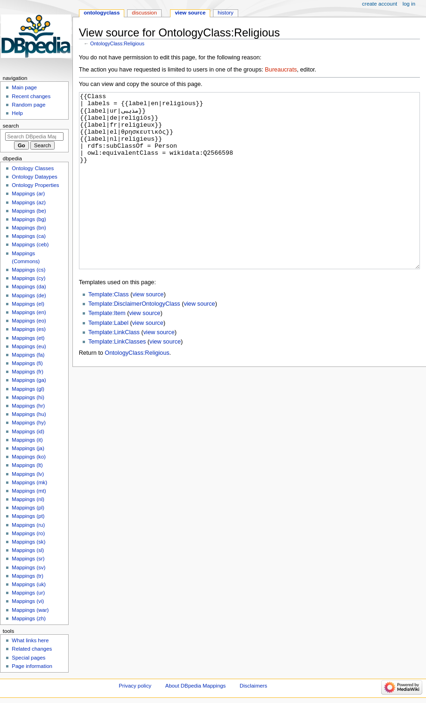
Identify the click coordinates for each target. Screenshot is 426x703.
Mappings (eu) (29, 346)
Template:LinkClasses (117, 376)
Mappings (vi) (28, 601)
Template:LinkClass (114, 367)
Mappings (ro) (28, 533)
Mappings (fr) (27, 371)
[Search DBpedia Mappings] (34, 136)
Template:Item (107, 348)
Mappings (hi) (28, 397)
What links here (30, 640)
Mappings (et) (28, 338)
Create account (379, 4)
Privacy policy (135, 686)
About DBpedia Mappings (195, 686)
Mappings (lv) (28, 474)
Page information (32, 666)
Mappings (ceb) (30, 244)
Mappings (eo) (29, 320)
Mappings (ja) (28, 448)
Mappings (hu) (29, 414)
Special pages (28, 657)
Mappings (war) (30, 610)
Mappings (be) (29, 211)
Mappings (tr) (27, 576)
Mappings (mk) (29, 482)
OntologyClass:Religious (117, 43)
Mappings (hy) (29, 422)
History (226, 12)
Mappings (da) (29, 286)
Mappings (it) (27, 440)
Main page (24, 87)
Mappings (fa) (28, 355)
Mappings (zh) (29, 618)
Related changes (32, 649)
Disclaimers (253, 686)
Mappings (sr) (28, 558)
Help (17, 113)
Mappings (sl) (28, 550)
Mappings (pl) (28, 507)
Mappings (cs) (28, 270)
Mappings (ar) (28, 193)
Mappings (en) (29, 312)
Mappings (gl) (28, 389)
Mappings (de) (29, 295)
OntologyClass (102, 12)
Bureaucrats (281, 69)
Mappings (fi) (27, 363)
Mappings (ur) (28, 592)
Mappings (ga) (29, 380)
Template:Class (108, 329)
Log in (409, 4)
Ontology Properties (35, 185)
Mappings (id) (28, 431)
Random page (28, 105)
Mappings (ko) (29, 456)
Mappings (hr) (28, 406)
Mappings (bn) (29, 227)
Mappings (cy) (28, 278)
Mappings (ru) (28, 525)
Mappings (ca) (29, 236)
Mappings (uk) (29, 584)
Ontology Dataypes (34, 176)
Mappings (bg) (29, 219)
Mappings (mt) (29, 491)
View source (190, 12)
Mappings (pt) (28, 516)
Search (11, 126)
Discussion (144, 12)
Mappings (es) (29, 329)
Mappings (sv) (28, 567)
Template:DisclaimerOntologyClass (134, 339)
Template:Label (108, 358)
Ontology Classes (33, 168)
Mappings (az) (29, 202)
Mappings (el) (28, 304)
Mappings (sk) (28, 542)
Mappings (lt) (27, 465)
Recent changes (31, 96)
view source (147, 329)
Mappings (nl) (28, 499)
